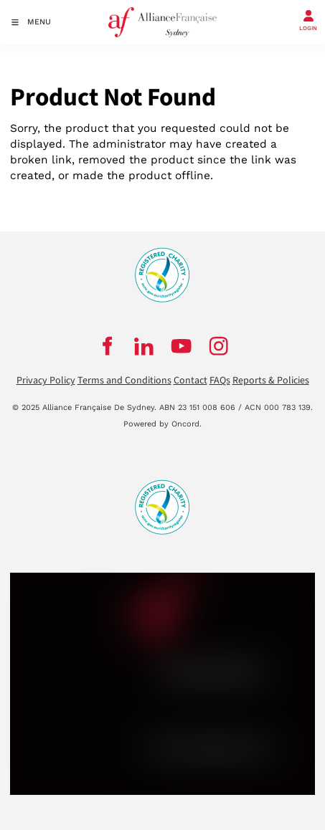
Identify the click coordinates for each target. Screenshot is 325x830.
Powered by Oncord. (162, 424)
